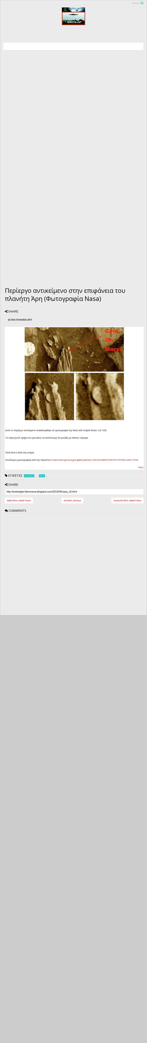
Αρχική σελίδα (72, 500)
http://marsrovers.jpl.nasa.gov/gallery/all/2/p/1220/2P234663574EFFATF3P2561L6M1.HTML (92, 459)
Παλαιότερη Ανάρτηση (127, 500)
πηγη (140, 467)
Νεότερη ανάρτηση (19, 500)
